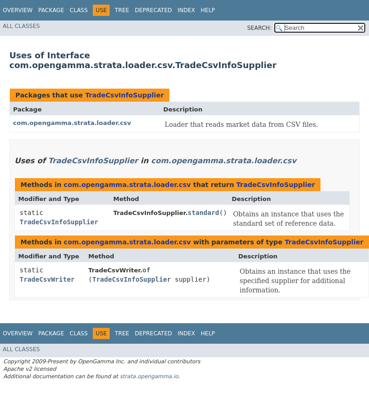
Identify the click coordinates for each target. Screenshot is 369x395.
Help (208, 10)
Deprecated (153, 10)
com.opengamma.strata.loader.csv (72, 122)
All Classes (21, 26)
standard (203, 212)
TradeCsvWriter (47, 279)
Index (186, 10)
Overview (18, 10)
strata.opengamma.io (149, 376)
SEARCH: (259, 28)
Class (79, 10)
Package (51, 10)
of (146, 270)
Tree (122, 10)
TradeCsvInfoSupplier (124, 95)
